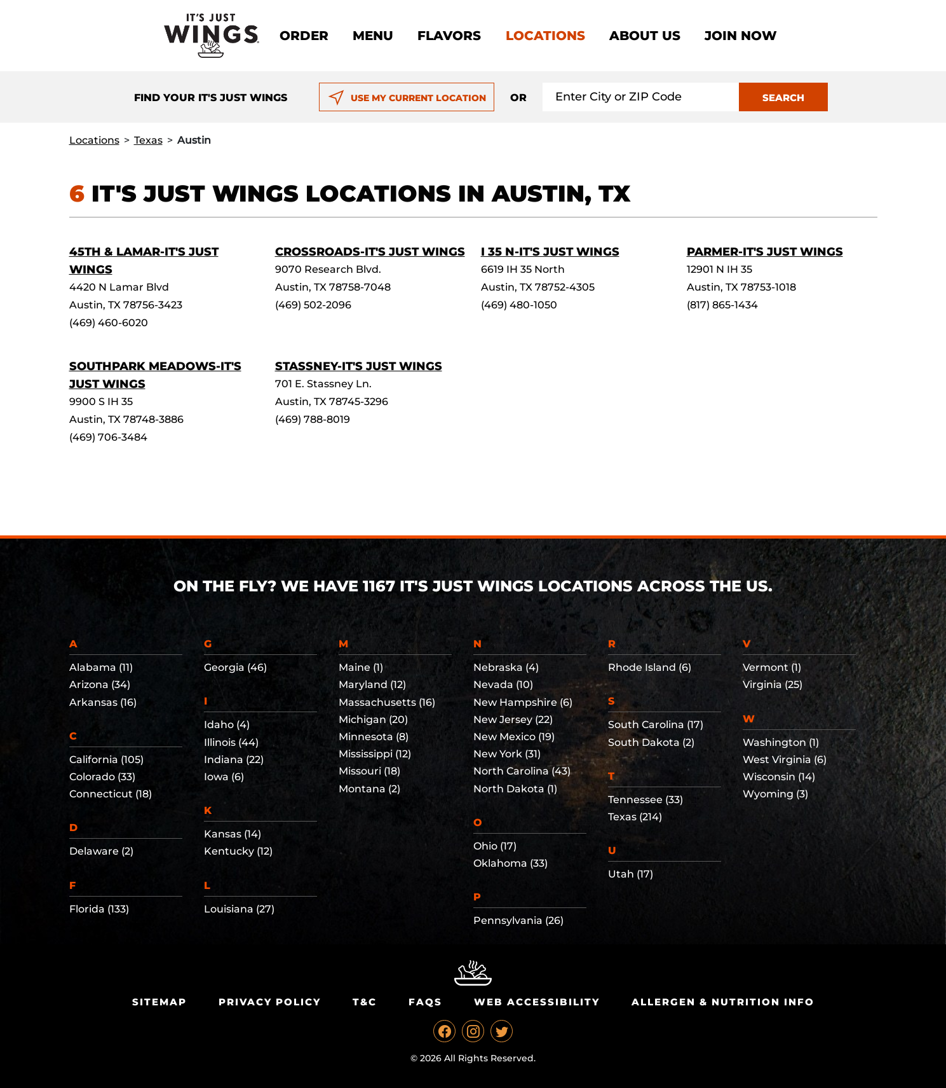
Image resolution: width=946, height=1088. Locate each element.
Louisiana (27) (239, 909)
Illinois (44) (231, 742)
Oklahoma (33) (510, 863)
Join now (741, 35)
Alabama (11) (101, 667)
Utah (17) (630, 874)
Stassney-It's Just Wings (358, 366)
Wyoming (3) (775, 794)
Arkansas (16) (103, 702)
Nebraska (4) (506, 667)
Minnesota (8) (374, 737)
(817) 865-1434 (722, 305)
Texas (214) (635, 817)
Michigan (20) (373, 719)
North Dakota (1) (515, 789)
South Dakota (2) (651, 742)
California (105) (106, 760)
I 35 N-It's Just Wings (550, 252)
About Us (644, 35)
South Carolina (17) (655, 725)
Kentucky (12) (238, 851)
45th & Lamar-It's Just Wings (144, 261)
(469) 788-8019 (312, 419)
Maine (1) (361, 667)
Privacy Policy (270, 1002)
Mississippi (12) (375, 754)
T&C (365, 1002)
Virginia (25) (772, 684)
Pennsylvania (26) (518, 920)
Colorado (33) (102, 777)
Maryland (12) (372, 684)
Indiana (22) (234, 760)
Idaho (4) (227, 725)
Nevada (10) (503, 684)
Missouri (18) (369, 771)
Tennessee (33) (645, 800)
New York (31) (507, 754)
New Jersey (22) (513, 719)
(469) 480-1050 (519, 305)
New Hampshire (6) (522, 702)
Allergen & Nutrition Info (723, 1002)
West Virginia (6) (785, 760)
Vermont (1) (772, 667)
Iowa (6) (224, 777)
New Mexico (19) (514, 737)
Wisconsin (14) (779, 777)
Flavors (449, 35)
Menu (373, 35)
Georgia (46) (235, 667)
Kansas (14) (232, 834)
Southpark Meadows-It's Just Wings (155, 375)
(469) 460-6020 (108, 323)
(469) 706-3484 (108, 437)
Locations (545, 35)
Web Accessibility (537, 1002)
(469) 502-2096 (313, 305)
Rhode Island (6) (649, 667)
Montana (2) (369, 789)
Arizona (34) (99, 684)
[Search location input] (641, 97)
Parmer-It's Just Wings (765, 252)
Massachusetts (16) (387, 702)
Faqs (425, 1002)
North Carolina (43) (522, 771)
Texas (148, 140)
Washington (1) (781, 742)
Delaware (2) (101, 851)
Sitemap (159, 1002)
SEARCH (783, 98)
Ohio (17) (495, 846)
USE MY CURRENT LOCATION (407, 98)
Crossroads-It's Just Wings (370, 252)
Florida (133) (99, 909)
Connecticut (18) (110, 794)
